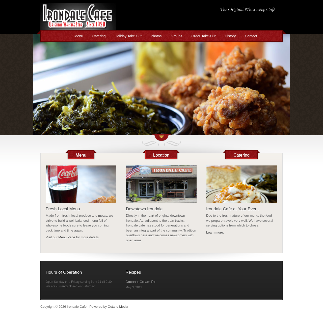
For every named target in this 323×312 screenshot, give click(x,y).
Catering (99, 36)
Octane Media (118, 306)
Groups (176, 36)
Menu (78, 36)
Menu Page (66, 237)
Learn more (214, 232)
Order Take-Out (203, 36)
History (230, 36)
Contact (251, 36)
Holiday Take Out (128, 36)
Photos (156, 36)
